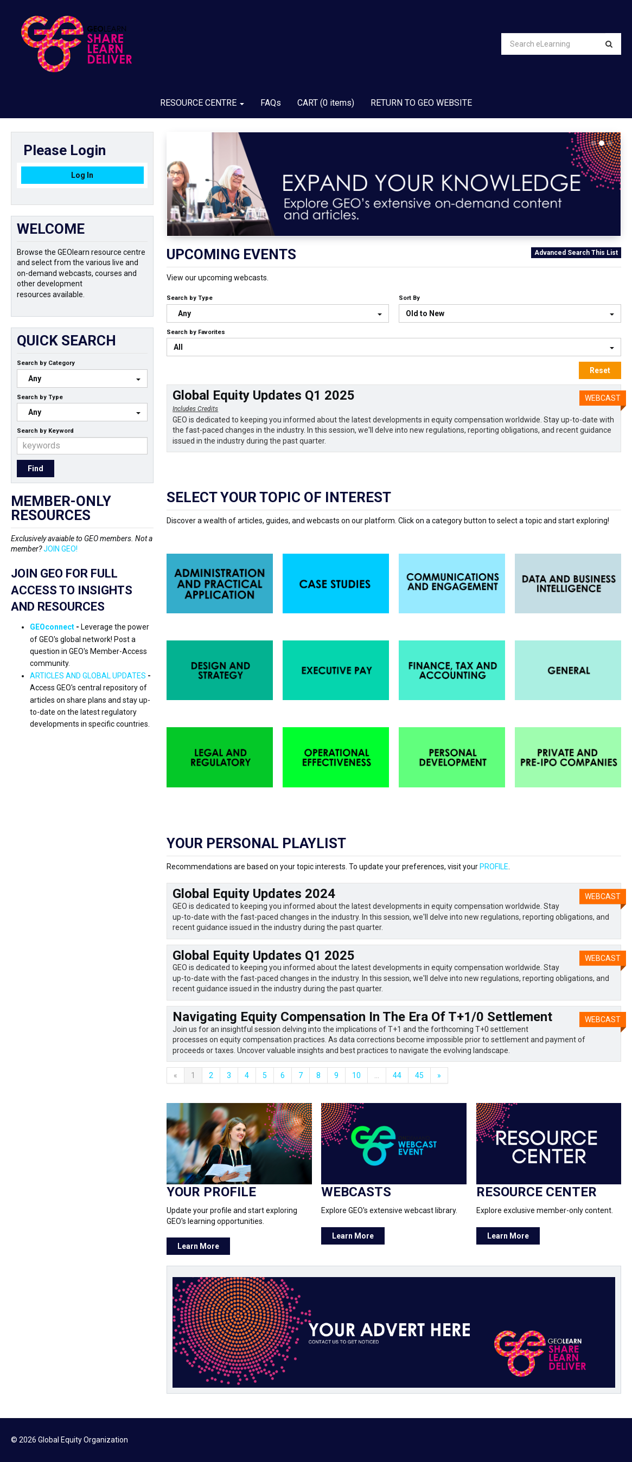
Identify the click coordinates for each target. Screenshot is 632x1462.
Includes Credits (195, 409)
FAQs (270, 103)
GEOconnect (52, 627)
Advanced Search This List (576, 253)
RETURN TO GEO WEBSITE (421, 103)
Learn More (198, 1246)
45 (419, 1075)
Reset (600, 370)
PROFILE (494, 866)
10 (356, 1075)
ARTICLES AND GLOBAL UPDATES (88, 675)
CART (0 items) (325, 103)
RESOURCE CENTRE (202, 103)
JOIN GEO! (60, 548)
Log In (82, 175)
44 (397, 1075)
